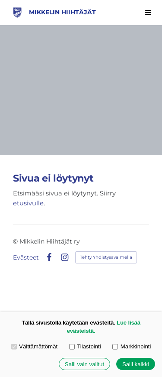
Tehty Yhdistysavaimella (106, 257)
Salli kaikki (135, 364)
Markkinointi (131, 346)
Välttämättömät (34, 346)
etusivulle (28, 203)
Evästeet (26, 257)
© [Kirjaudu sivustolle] (16, 241)
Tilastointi (85, 346)
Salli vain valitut (84, 364)
